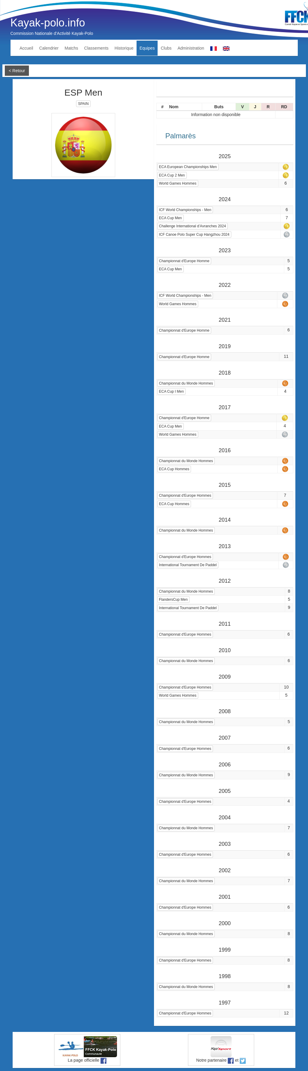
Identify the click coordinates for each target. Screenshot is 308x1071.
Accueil (26, 48)
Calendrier (49, 48)
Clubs (166, 48)
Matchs (71, 48)
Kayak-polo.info (48, 23)
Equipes (147, 48)
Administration (190, 48)
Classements (96, 48)
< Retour (17, 70)
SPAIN (83, 104)
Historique (124, 48)
